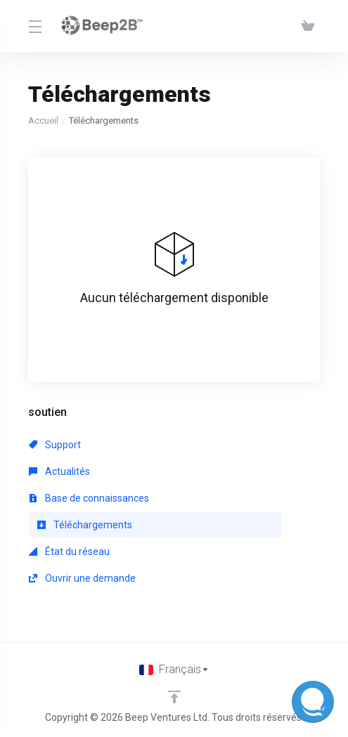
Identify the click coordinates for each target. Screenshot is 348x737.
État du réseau (69, 551)
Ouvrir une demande (82, 578)
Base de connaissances (89, 498)
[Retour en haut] (174, 697)
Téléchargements (84, 524)
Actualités (59, 471)
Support (55, 444)
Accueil (43, 120)
